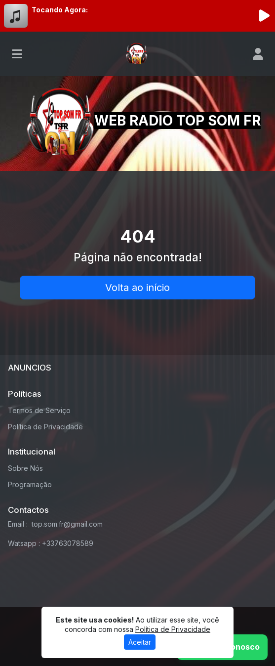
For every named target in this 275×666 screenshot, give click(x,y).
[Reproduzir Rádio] (264, 16)
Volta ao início (137, 287)
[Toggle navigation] (17, 54)
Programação (30, 484)
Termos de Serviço (39, 410)
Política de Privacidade (45, 426)
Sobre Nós (25, 468)
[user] (258, 54)
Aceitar (139, 642)
